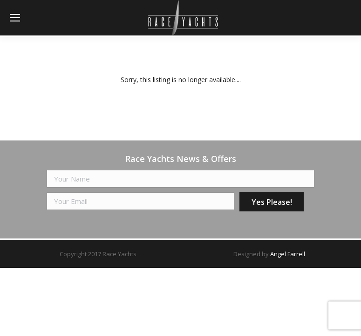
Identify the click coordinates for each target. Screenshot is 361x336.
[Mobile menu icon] (14, 17)
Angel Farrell (287, 254)
